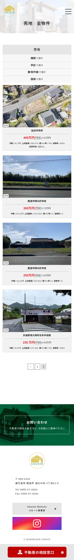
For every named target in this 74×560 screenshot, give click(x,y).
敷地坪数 (37, 72)
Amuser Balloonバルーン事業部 (37, 509)
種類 (37, 58)
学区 (37, 65)
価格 (37, 79)
